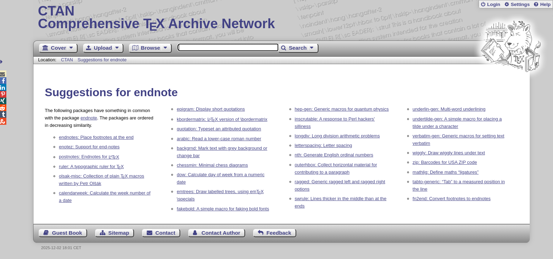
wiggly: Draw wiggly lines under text (449, 152)
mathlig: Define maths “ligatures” (446, 172)
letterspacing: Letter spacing (323, 145)
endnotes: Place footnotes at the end (96, 137)
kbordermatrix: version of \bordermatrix (222, 119)
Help (545, 4)
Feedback (279, 233)
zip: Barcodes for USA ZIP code (445, 162)
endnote (88, 118)
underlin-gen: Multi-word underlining (449, 109)
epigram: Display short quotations (211, 109)
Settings (520, 4)
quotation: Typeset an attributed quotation (219, 128)
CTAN (67, 59)
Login (493, 4)
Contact (166, 233)
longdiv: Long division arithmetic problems (337, 135)
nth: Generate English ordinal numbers (334, 155)
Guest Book (67, 233)
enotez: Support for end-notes (89, 146)
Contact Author (220, 233)
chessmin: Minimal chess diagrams (212, 165)
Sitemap (118, 233)
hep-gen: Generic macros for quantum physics (342, 109)
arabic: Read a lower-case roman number (219, 138)
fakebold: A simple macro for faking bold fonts (223, 208)
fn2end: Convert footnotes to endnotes (452, 198)
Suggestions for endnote (102, 59)
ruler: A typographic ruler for (91, 166)
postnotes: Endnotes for (89, 157)
